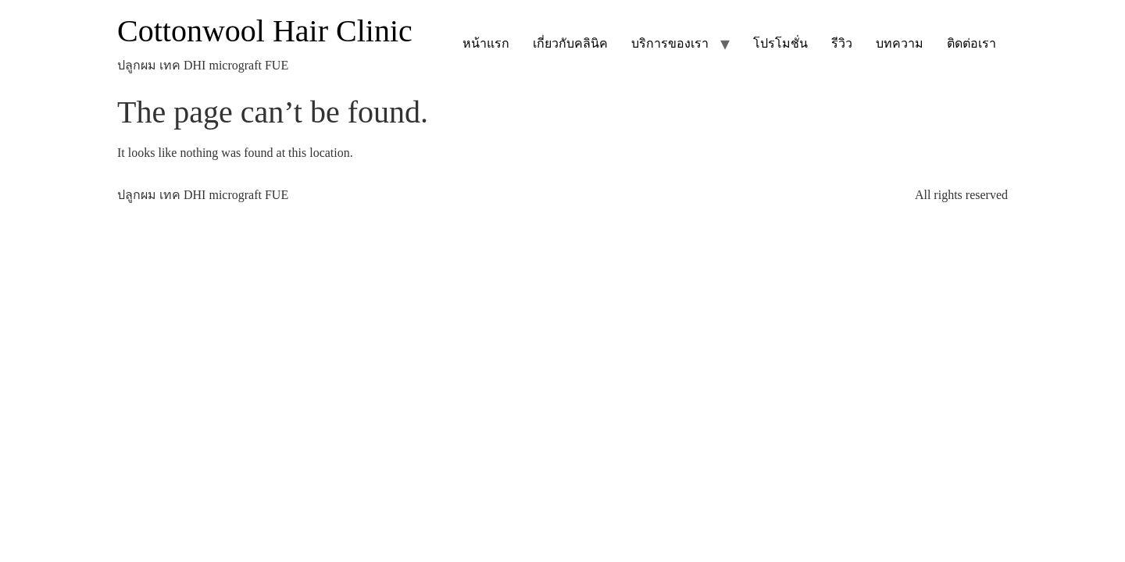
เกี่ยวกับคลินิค (570, 43)
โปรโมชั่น (780, 43)
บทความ (899, 43)
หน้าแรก (485, 43)
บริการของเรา (670, 43)
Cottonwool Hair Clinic (264, 30)
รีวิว (841, 43)
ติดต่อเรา (971, 43)
